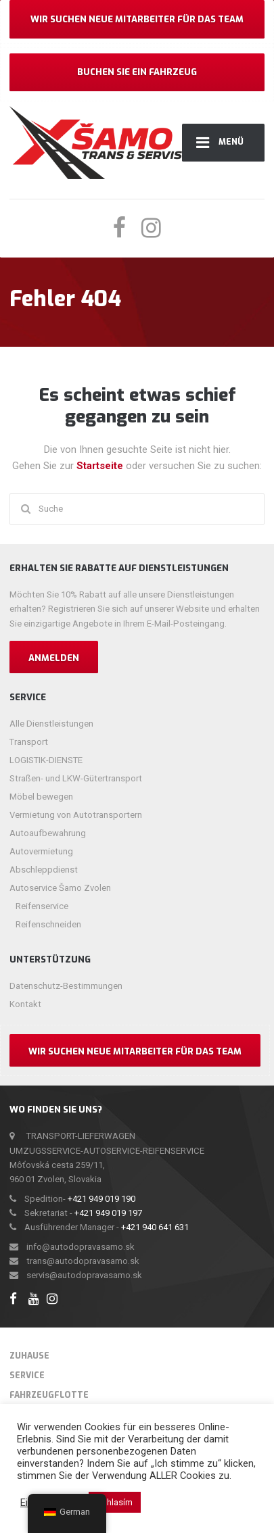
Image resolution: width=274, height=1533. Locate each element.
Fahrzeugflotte (49, 1395)
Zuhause (29, 1355)
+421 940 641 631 (155, 1227)
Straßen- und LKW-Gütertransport (75, 778)
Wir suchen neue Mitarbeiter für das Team (137, 19)
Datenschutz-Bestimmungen (65, 986)
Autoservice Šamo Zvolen (60, 888)
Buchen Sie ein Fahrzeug (137, 72)
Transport (28, 742)
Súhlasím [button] (115, 1502)
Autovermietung (41, 851)
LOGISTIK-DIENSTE (46, 760)
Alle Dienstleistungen (51, 724)
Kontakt (25, 1004)
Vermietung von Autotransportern (75, 815)
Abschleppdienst (43, 870)
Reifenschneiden (48, 924)
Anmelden (53, 658)
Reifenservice (42, 906)
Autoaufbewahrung (47, 833)
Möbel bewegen (41, 797)
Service (27, 1375)
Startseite (101, 466)
